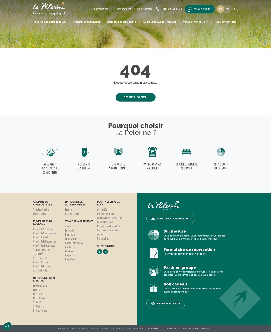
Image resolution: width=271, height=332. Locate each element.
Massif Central (40, 286)
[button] (7, 326)
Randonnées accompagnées (159, 22)
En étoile (69, 251)
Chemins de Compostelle (50, 22)
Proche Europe (40, 311)
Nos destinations (225, 22)
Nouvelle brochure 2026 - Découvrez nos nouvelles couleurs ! (109, 230)
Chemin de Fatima (41, 266)
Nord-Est (37, 294)
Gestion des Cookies (173, 328)
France (36, 290)
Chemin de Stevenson (43, 229)
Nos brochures (124, 9)
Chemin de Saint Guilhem (44, 233)
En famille (69, 230)
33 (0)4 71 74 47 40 (169, 9)
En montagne (71, 239)
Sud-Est (37, 302)
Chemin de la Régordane (44, 241)
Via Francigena (40, 258)
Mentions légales (108, 328)
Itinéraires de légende (86, 22)
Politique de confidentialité (144, 328)
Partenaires (103, 239)
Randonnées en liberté (121, 22)
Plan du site (64, 328)
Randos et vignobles (75, 243)
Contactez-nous (105, 222)
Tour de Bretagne (41, 250)
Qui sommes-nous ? (101, 9)
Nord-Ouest (39, 298)
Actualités (102, 210)
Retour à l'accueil (135, 97)
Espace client (199, 9)
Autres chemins (40, 270)
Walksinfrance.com (165, 303)
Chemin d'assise (40, 262)
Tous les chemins (41, 210)
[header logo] (49, 6)
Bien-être (70, 235)
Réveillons (70, 259)
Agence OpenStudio (203, 328)
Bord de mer (71, 247)
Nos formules (39, 214)
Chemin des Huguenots (44, 246)
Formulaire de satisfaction (110, 218)
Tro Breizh (38, 254)
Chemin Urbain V (40, 237)
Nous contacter (144, 9)
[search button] (236, 9)
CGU (123, 328)
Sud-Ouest (38, 306)
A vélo (68, 226)
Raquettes (70, 255)
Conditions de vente (85, 328)
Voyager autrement (195, 22)
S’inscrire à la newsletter (170, 219)
